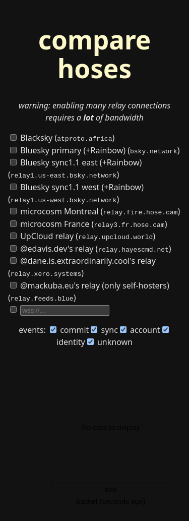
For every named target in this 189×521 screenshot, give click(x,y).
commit (69, 327)
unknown (110, 339)
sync (104, 327)
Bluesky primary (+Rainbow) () (94, 149)
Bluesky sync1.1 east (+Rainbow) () (75, 168)
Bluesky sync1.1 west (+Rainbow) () (76, 192)
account (140, 327)
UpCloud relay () (82, 234)
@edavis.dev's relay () (90, 246)
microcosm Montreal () (95, 210)
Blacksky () (62, 137)
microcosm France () (88, 222)
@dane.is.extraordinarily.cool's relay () (82, 264)
